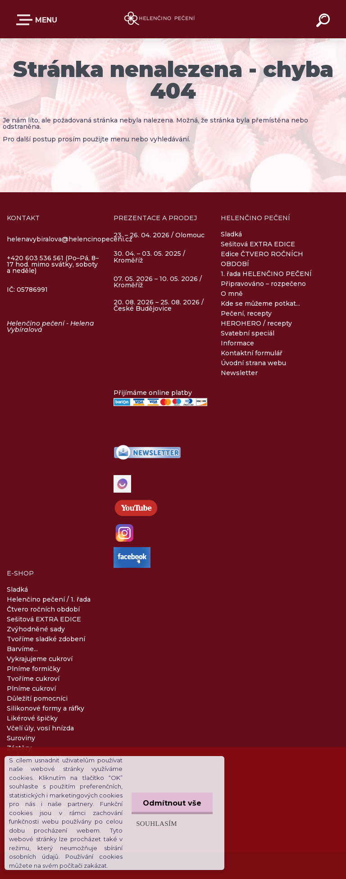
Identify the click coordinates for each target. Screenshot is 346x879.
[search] (324, 21)
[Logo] (159, 19)
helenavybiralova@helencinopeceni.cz (69, 239)
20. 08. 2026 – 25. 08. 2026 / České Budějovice (159, 305)
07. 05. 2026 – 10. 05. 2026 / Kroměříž (158, 282)
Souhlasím (156, 823)
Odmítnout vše (172, 803)
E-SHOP (26, 19)
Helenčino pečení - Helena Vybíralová (50, 326)
